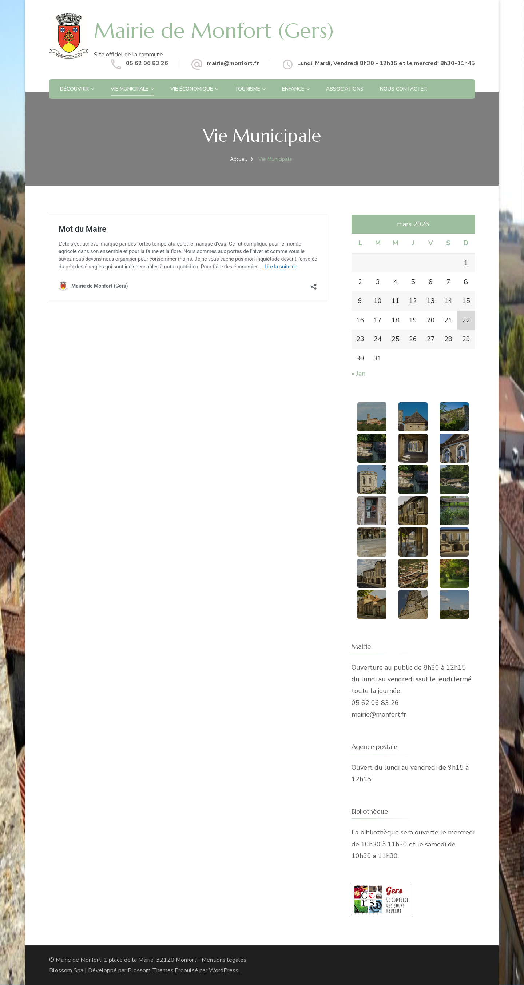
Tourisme (247, 88)
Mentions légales (224, 960)
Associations (345, 88)
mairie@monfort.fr (233, 63)
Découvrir (74, 88)
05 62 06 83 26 (147, 63)
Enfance (293, 88)
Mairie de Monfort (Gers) (214, 30)
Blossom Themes (151, 970)
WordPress (223, 970)
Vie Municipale (129, 88)
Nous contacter (403, 88)
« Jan (358, 373)
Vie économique (191, 88)
